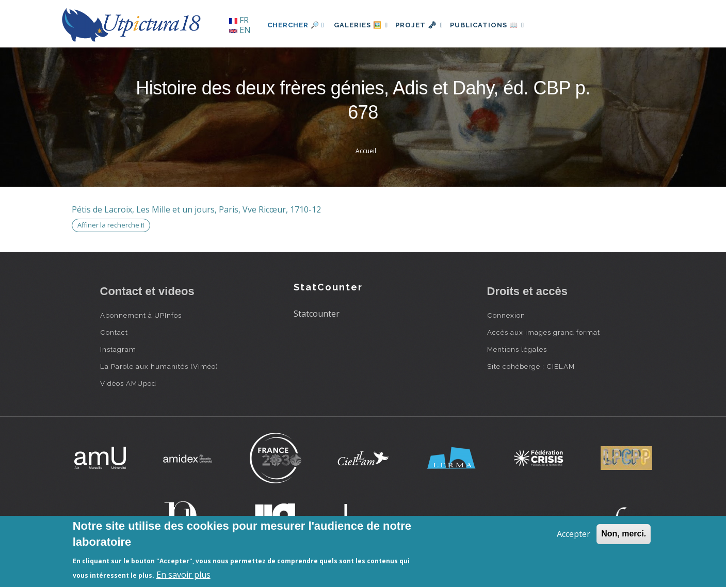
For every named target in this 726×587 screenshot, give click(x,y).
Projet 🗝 (427, 25)
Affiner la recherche (110, 225)
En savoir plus (183, 574)
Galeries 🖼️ (363, 25)
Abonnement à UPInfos (141, 315)
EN (240, 30)
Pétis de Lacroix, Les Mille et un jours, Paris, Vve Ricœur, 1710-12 (196, 209)
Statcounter (317, 313)
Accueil (366, 150)
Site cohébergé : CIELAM (531, 366)
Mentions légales (517, 349)
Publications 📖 (500, 25)
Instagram (118, 349)
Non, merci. (623, 533)
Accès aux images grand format (543, 332)
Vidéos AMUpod (128, 383)
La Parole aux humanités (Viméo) (159, 366)
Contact (114, 332)
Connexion (506, 315)
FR (239, 20)
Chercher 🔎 (296, 25)
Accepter (573, 534)
